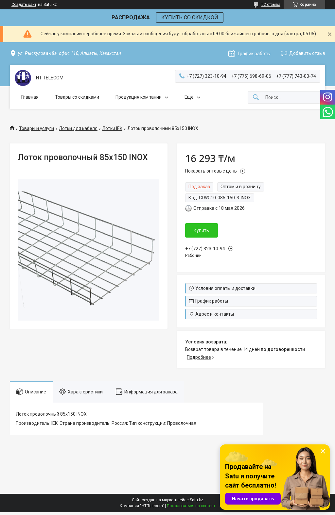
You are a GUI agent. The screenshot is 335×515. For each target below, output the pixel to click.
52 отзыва (270, 4)
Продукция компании (138, 97)
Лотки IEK (112, 128)
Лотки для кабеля (78, 128)
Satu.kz (196, 500)
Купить (201, 230)
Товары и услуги (36, 128)
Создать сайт (23, 4)
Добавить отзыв (307, 53)
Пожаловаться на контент (191, 506)
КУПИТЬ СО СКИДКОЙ (189, 17)
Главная (30, 97)
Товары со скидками (77, 97)
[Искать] (255, 97)
